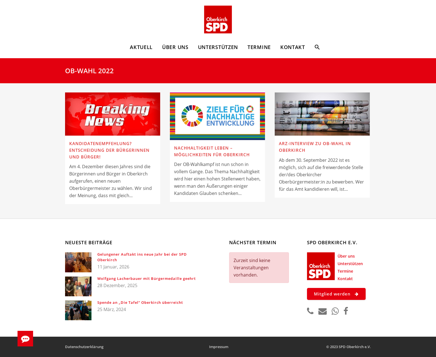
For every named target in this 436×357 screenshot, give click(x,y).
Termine (345, 271)
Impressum (218, 346)
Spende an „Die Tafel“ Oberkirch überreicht (140, 302)
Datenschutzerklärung (84, 346)
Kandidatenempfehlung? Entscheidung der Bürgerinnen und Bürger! (109, 150)
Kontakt (345, 278)
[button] (317, 48)
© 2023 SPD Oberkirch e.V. (348, 346)
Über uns (346, 256)
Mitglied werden (336, 294)
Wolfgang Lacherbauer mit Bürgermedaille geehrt (146, 278)
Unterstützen (350, 263)
